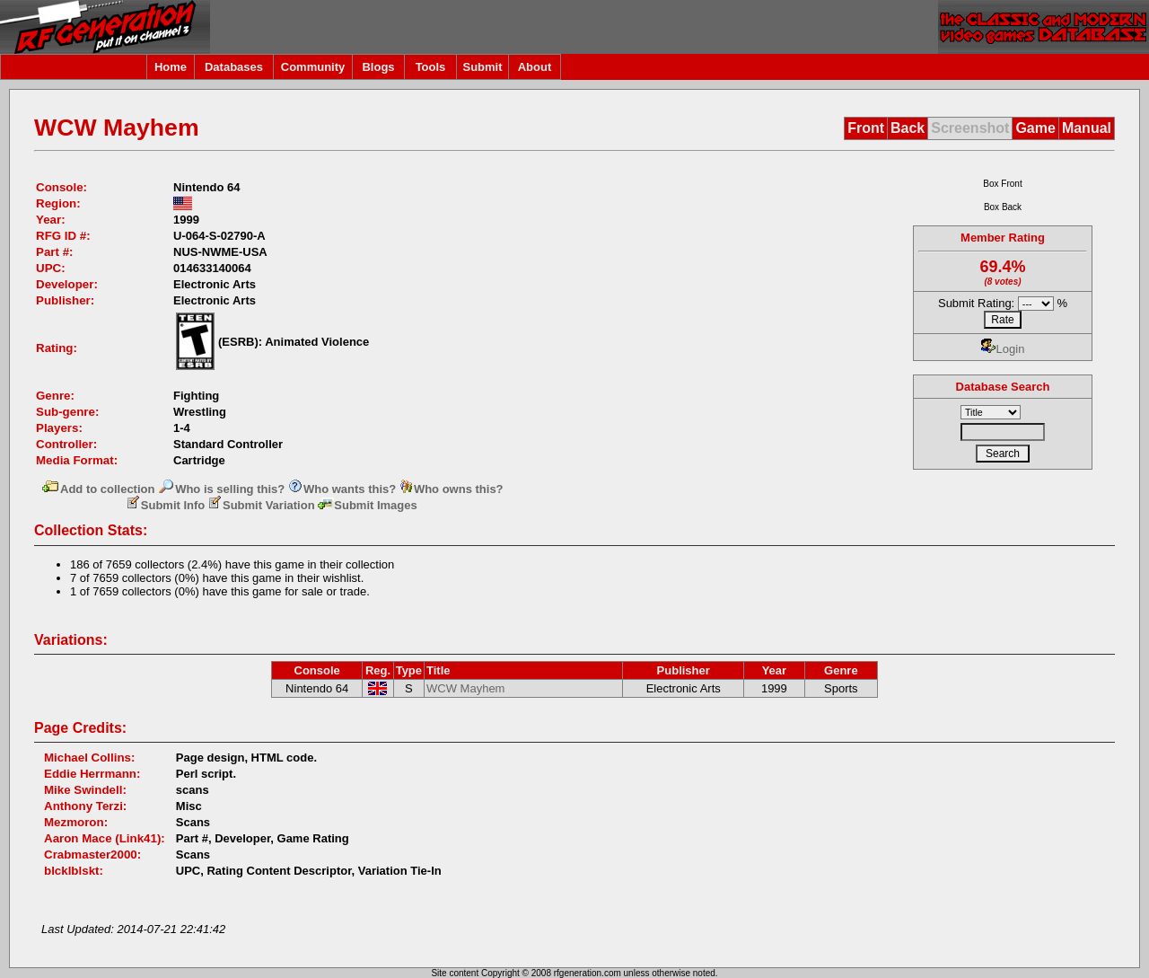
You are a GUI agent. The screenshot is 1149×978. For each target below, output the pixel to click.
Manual (1086, 128)
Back (907, 128)
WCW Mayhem (465, 688)
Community (313, 67)
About (535, 67)
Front (865, 128)
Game (1035, 128)
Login (1003, 349)
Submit (482, 67)
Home (170, 67)
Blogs (378, 67)
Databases (234, 67)
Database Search (1003, 386)
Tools (431, 67)
